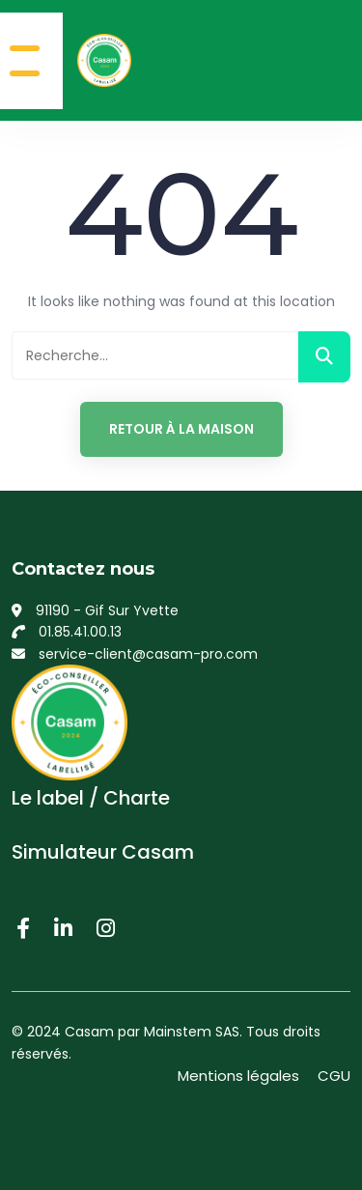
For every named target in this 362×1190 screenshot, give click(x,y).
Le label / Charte (91, 797)
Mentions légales (238, 1075)
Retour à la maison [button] (181, 429)
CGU (334, 1075)
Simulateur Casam (103, 851)
